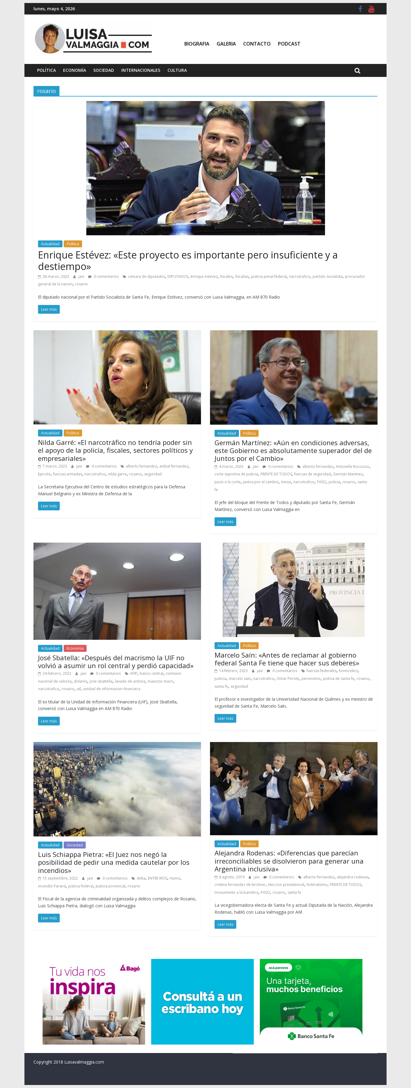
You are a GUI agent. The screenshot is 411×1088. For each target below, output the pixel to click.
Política (46, 70)
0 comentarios (103, 276)
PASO (321, 481)
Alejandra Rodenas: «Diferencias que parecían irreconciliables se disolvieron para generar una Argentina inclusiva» (289, 860)
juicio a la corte (228, 481)
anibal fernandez (173, 466)
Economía (74, 70)
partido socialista (327, 276)
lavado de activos (130, 681)
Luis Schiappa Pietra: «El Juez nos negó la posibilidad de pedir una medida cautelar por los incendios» (114, 862)
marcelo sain (240, 678)
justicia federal (80, 886)
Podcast (289, 43)
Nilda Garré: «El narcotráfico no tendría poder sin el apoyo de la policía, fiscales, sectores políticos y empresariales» (115, 450)
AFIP (133, 673)
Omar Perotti (288, 678)
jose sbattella (101, 681)
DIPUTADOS (177, 276)
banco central (151, 673)
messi (286, 481)
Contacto (257, 43)
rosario (81, 284)
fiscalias (242, 276)
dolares (80, 681)
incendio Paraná (52, 886)
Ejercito (44, 474)
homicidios (348, 670)
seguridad (153, 474)
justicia (220, 678)
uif (79, 688)
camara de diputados (146, 276)
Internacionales (140, 70)
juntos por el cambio (261, 481)
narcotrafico (299, 276)
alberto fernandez (141, 466)
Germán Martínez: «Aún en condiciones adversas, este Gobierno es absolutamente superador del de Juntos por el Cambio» (293, 450)
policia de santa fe (338, 678)
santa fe (221, 686)
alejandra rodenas (352, 877)
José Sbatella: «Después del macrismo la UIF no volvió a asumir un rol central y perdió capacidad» (115, 661)
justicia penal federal (269, 276)
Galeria (226, 43)
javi (81, 276)
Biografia (196, 43)
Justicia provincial (110, 886)
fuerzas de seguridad (312, 474)
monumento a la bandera (236, 892)
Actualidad (50, 243)
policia (334, 481)
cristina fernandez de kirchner (240, 884)
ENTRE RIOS (157, 878)
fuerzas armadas (67, 474)
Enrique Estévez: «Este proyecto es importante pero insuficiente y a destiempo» (188, 260)
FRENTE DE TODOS (276, 474)
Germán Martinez (348, 474)
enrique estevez (204, 276)
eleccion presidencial (286, 884)
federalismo (317, 884)
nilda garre (117, 474)
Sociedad (103, 70)
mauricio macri (160, 681)
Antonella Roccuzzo (352, 466)
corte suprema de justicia (236, 474)
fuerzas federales (321, 670)
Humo (175, 878)
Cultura (177, 70)
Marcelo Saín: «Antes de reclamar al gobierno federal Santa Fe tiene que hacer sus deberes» (287, 658)
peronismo (310, 678)
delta (141, 878)
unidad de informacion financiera (111, 688)
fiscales (226, 276)
